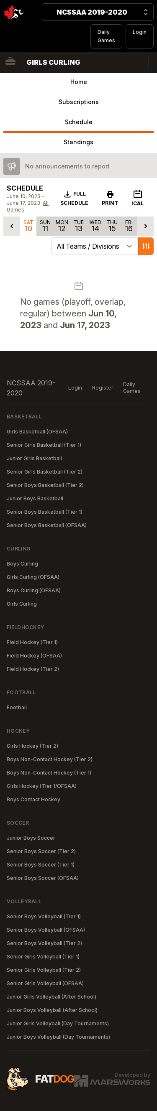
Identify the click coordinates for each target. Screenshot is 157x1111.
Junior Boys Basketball (35, 498)
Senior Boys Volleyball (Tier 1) (44, 916)
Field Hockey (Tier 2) (33, 669)
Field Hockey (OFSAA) (34, 655)
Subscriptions (79, 101)
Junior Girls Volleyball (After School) (51, 997)
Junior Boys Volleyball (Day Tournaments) (58, 1037)
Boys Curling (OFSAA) (34, 590)
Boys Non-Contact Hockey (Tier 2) (50, 759)
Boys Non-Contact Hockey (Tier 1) (49, 773)
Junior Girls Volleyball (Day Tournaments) (58, 1023)
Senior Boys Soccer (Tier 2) (41, 851)
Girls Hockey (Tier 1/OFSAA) (42, 786)
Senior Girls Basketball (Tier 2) (44, 472)
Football (17, 707)
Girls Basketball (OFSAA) (37, 431)
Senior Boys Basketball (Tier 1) (44, 512)
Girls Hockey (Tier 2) (32, 746)
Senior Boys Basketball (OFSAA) (47, 525)
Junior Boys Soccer (31, 838)
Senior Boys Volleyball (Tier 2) (44, 943)
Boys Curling (22, 564)
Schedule (79, 121)
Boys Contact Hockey (33, 799)
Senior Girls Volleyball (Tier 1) (43, 956)
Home (78, 81)
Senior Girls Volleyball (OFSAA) (45, 983)
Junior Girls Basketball (34, 458)
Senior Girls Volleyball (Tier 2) (44, 970)
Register (102, 388)
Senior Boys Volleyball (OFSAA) (46, 930)
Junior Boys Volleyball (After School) (52, 1010)
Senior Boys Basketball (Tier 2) (45, 485)
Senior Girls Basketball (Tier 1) (44, 445)
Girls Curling (22, 604)
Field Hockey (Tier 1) (32, 642)
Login (140, 32)
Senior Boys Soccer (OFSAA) (43, 878)
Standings (78, 141)
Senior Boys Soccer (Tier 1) (41, 864)
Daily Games (106, 36)
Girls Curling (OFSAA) (33, 577)
